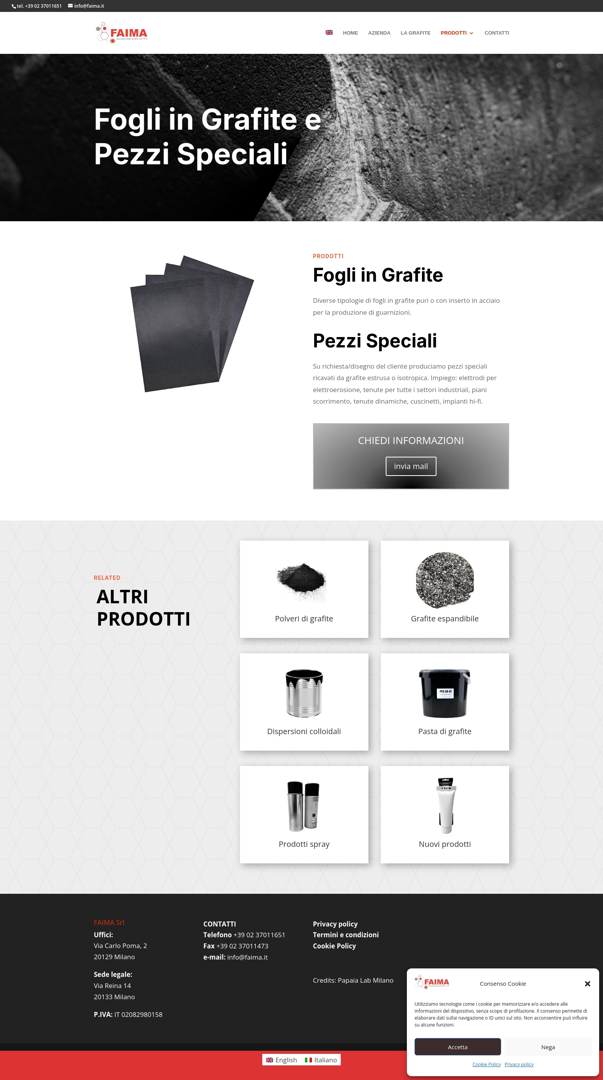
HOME (350, 33)
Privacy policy (519, 1064)
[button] (587, 984)
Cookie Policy (487, 1064)
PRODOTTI (453, 33)
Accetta (458, 1047)
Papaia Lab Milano (366, 980)
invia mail (411, 466)
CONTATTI (497, 33)
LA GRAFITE (416, 33)
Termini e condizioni (346, 934)
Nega (548, 1047)
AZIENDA (379, 33)
